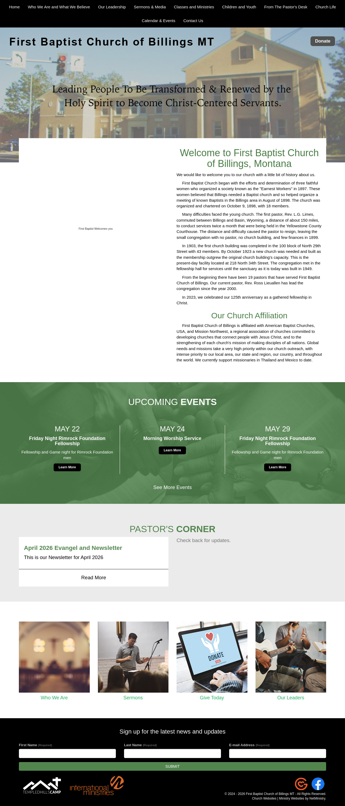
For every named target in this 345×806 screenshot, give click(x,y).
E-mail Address (249, 745)
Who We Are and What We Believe (59, 7)
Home (14, 7)
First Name (35, 745)
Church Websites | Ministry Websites (278, 798)
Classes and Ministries (194, 7)
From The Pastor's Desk (285, 7)
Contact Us (193, 20)
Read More (93, 577)
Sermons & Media (150, 7)
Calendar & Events (158, 20)
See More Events (172, 487)
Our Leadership (112, 7)
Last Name (140, 745)
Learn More (67, 467)
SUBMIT (172, 766)
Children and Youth (239, 7)
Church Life (325, 7)
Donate (322, 41)
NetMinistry (317, 798)
